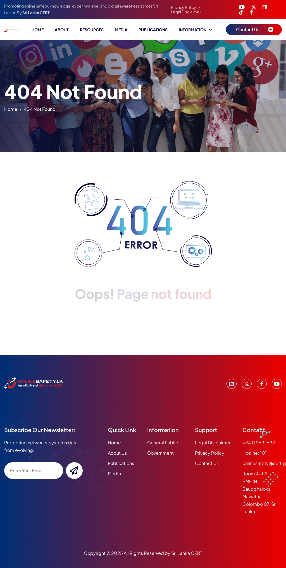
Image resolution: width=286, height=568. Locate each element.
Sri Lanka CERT (36, 12)
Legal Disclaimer (186, 11)
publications (121, 463)
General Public (162, 442)
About (62, 29)
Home (38, 29)
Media (121, 29)
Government (160, 453)
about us (117, 453)
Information (192, 29)
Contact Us (207, 463)
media (114, 473)
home (10, 111)
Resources (92, 29)
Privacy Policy (183, 7)
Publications (153, 29)
